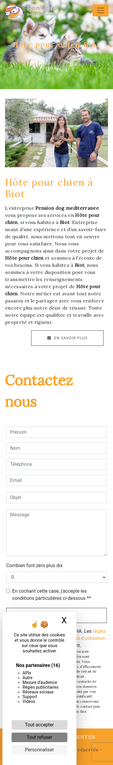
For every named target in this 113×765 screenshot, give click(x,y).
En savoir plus (67, 338)
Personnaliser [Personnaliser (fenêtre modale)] (39, 750)
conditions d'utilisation (81, 638)
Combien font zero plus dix (34, 565)
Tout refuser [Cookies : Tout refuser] (39, 737)
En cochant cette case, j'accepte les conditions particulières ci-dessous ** (51, 594)
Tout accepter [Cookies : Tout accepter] (39, 725)
